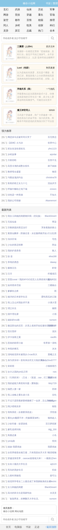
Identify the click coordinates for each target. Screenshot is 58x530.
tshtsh (52, 110)
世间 (54, 441)
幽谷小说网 (29, 3)
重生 (40, 14)
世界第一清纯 (49, 343)
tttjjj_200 (52, 429)
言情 (29, 20)
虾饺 (54, 268)
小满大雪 (52, 302)
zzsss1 (53, 189)
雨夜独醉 (52, 325)
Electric (52, 481)
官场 (52, 14)
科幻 (52, 25)
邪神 (54, 389)
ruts (54, 371)
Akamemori (50, 200)
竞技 (17, 14)
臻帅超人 (52, 418)
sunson (52, 320)
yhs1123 (52, 148)
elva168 (52, 256)
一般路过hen (50, 458)
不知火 (53, 195)
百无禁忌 (52, 137)
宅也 (54, 239)
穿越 (29, 14)
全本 (52, 30)
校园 (40, 20)
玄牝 (54, 395)
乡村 (17, 25)
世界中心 (52, 143)
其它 (17, 30)
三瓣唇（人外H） (25, 46)
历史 (40, 9)
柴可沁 (53, 475)
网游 (5, 14)
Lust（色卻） (23, 67)
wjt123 (53, 464)
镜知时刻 (52, 279)
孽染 (54, 221)
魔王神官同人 (23, 110)
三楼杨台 (52, 285)
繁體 (55, 3)
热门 (40, 30)
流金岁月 (52, 183)
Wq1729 (52, 383)
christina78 (51, 177)
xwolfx (53, 337)
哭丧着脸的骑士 (48, 227)
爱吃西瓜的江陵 (48, 296)
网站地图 (19, 511)
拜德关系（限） (24, 89)
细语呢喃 (52, 452)
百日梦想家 (51, 423)
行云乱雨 (52, 233)
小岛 (54, 435)
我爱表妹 (52, 446)
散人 (54, 250)
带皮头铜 (52, 377)
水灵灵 (53, 493)
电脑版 (18, 527)
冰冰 (54, 348)
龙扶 (54, 331)
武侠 (17, 9)
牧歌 (54, 406)
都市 (17, 20)
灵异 (5, 30)
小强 (54, 314)
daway (53, 262)
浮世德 (53, 412)
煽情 (54, 308)
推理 (52, 20)
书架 (48, 3)
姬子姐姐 (52, 166)
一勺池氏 (50, 89)
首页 (8, 527)
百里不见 (52, 160)
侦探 (40, 25)
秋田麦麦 (50, 67)
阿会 (54, 245)
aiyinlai (53, 154)
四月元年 (50, 46)
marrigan (52, 400)
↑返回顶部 (50, 527)
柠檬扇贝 (52, 273)
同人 (5, 25)
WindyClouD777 (48, 360)
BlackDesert (50, 216)
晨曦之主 (52, 354)
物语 (54, 171)
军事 (52, 9)
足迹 (36, 527)
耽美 (29, 25)
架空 (5, 20)
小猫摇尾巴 (51, 366)
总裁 (29, 30)
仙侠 (29, 9)
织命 (54, 470)
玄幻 (5, 9)
